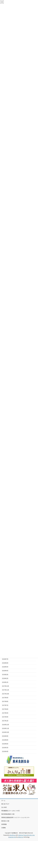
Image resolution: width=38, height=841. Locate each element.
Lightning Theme (22, 835)
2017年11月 (5, 690)
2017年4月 (5, 717)
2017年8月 (5, 701)
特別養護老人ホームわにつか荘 (10, 811)
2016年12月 (5, 724)
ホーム (3, 800)
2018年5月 (5, 667)
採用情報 (4, 824)
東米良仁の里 (5, 821)
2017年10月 (5, 694)
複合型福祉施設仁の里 (7, 814)
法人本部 (4, 807)
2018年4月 (5, 671)
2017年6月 (5, 709)
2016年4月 (5, 751)
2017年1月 (5, 721)
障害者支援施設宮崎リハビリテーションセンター (15, 817)
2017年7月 (5, 705)
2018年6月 (5, 663)
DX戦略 (3, 828)
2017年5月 (5, 713)
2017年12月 (5, 686)
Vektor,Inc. (20, 837)
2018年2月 (5, 678)
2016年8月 (5, 740)
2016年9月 (5, 736)
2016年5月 (5, 747)
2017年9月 (5, 697)
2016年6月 (5, 744)
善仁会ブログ (5, 804)
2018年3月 (5, 674)
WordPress (12, 835)
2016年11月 (5, 728)
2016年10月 (5, 732)
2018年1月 (5, 682)
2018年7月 (5, 659)
